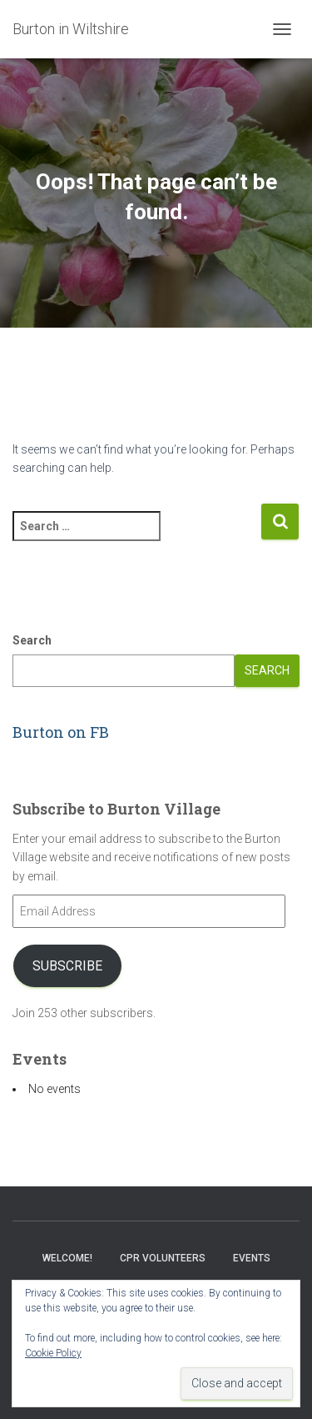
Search (32, 640)
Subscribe (67, 966)
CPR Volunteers (163, 1258)
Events (251, 1258)
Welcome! (67, 1258)
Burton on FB (60, 732)
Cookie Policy (53, 1353)
